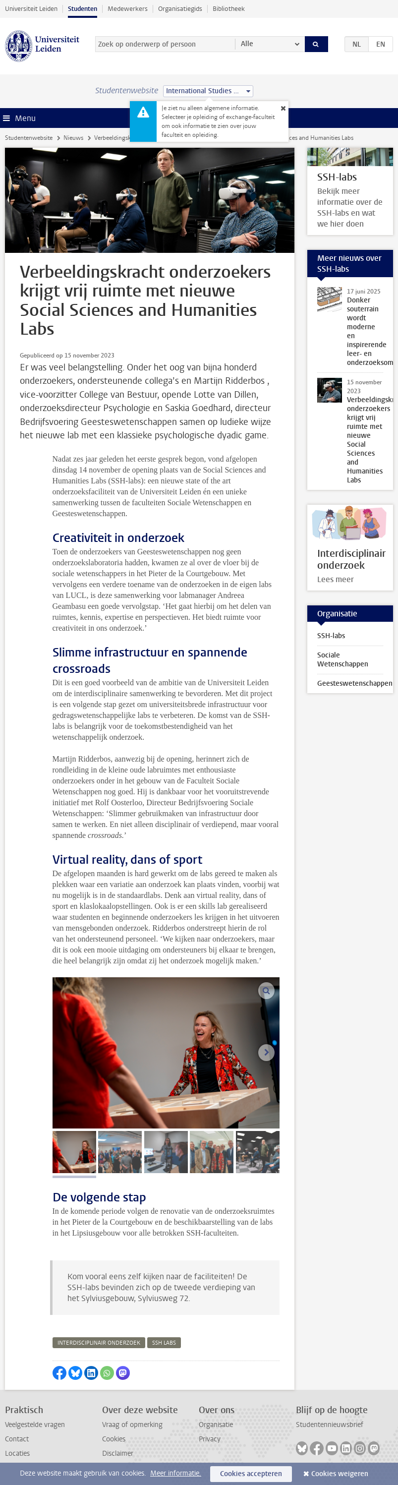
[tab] (74, 1152)
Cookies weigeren (339, 1474)
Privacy (210, 1439)
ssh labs (164, 1343)
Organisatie (216, 1424)
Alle (247, 44)
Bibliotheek (229, 8)
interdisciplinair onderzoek (98, 1343)
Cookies (113, 1439)
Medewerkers (128, 8)
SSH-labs (331, 636)
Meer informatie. (175, 1473)
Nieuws (73, 138)
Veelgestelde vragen (35, 1424)
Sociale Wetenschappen (342, 660)
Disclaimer (117, 1453)
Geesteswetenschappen (355, 683)
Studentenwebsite (29, 138)
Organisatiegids (180, 8)
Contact (17, 1439)
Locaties (17, 1453)
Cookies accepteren (251, 1474)
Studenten (82, 8)
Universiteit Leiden (31, 8)
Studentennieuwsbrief (329, 1424)
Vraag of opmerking (132, 1424)
